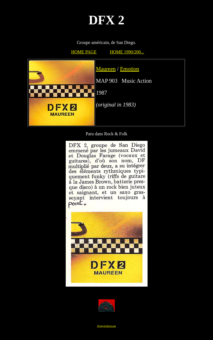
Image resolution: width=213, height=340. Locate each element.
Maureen (106, 69)
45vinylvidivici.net (106, 326)
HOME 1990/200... (127, 52)
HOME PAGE (84, 52)
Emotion (129, 69)
